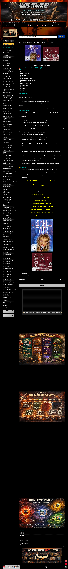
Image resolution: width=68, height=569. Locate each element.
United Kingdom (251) (14, 24)
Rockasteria (22, 532)
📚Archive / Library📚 (32, 25)
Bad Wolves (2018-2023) (7, 63)
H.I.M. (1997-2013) (6, 136)
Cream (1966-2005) (6, 86)
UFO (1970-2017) (6, 295)
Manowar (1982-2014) (6, 165)
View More (42, 285)
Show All (64, 546)
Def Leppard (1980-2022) (7, 98)
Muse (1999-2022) (6, 178)
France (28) (5, 25)
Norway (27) (63, 24)
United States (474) (6, 24)
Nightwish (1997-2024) (7, 184)
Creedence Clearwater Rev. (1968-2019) (9, 88)
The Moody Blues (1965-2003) (8, 269)
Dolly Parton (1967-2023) (7, 105)
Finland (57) (51, 24)
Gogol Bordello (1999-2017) (7, 124)
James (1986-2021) (6, 142)
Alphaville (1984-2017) (6, 55)
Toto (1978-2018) (6, 287)
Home (4, 22)
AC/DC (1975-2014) (6, 49)
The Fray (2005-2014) (6, 265)
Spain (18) (9, 25)
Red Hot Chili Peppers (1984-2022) (9, 217)
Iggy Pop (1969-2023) (6, 134)
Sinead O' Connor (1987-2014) (8, 233)
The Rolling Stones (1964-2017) (8, 276)
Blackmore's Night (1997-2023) (8, 70)
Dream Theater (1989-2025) (8, 106)
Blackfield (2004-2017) (7, 68)
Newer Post (22, 279)
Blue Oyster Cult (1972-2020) (8, 71)
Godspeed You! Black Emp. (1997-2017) (9, 123)
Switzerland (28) (45, 24)
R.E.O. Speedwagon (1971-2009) (8, 207)
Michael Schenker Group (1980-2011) (9, 171)
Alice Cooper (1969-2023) (7, 52)
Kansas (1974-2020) (6, 150)
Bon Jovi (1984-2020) (6, 76)
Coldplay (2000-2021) (6, 84)
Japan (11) (19, 25)
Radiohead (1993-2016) (7, 208)
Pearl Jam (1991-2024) (7, 196)
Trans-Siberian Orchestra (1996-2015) (9, 289)
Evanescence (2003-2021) (7, 116)
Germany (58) (27, 24)
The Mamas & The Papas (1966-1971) (9, 268)
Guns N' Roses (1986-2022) (7, 132)
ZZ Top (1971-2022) (6, 307)
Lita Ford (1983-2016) (6, 158)
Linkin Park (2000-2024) (7, 157)
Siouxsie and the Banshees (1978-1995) (9, 234)
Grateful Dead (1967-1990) (7, 128)
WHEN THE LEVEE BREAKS (24, 543)
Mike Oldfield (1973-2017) (7, 174)
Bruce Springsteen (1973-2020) (8, 83)
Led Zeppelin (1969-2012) (7, 155)
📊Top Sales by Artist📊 (49, 25)
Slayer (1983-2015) (6, 236)
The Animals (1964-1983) (7, 251)
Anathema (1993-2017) (7, 57)
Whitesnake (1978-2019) (7, 300)
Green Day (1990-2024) (7, 129)
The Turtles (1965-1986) (7, 279)
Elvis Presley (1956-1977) (7, 113)
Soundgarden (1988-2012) (7, 239)
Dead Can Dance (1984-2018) (8, 95)
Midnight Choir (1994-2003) (7, 173)
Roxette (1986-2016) (6, 221)
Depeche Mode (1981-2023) (7, 100)
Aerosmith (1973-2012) (7, 50)
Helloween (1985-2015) (7, 139)
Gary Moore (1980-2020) (7, 121)
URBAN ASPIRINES (23, 538)
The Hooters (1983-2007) (7, 266)
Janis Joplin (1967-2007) (7, 144)
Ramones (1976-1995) (6, 215)
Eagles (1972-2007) (6, 110)
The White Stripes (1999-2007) (8, 284)
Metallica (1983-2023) (6, 170)
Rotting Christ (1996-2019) (7, 220)
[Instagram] (66, 561)
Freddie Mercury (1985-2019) (8, 119)
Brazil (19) (14, 25)
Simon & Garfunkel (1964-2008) (8, 231)
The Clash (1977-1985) (6, 258)
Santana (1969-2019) (6, 223)
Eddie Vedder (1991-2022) (7, 111)
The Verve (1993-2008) (7, 281)
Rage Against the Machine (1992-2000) (10, 210)
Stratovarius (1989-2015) (7, 242)
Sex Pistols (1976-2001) (7, 226)
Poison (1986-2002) (6, 202)
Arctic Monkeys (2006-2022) (8, 62)
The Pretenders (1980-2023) (8, 273)
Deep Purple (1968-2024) (7, 97)
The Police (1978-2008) (7, 271)
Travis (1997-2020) (6, 291)
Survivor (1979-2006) (6, 246)
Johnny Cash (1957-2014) (7, 147)
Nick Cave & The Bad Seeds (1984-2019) (10, 181)
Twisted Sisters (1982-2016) (8, 292)
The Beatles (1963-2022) (7, 254)
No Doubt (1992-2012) (7, 187)
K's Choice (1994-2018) (7, 149)
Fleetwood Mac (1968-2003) (8, 118)
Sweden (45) (57, 24)
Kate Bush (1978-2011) (7, 153)
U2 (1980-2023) (5, 294)
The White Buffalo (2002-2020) (8, 282)
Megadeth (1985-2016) (7, 168)
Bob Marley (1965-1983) (7, 75)
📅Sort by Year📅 (40, 25)
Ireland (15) (39, 24)
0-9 (7, 22)
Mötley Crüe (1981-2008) (7, 176)
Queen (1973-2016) (6, 204)
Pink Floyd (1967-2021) (7, 199)
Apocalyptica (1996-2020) (7, 58)
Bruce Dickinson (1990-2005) (8, 81)
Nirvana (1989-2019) (6, 186)
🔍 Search (61, 36)
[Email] (66, 567)
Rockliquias (22, 535)
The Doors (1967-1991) (6, 263)
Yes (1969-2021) (5, 305)
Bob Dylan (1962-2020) (7, 73)
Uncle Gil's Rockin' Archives (24, 540)
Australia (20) (33, 24)
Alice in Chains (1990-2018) (7, 54)
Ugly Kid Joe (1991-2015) (7, 297)
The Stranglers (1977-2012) (7, 278)
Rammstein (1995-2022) (7, 213)
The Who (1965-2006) (6, 286)
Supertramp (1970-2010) (7, 244)
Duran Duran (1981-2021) (7, 108)
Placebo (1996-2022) (6, 200)
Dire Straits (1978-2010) (7, 102)
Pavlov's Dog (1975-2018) (7, 194)
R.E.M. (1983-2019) (6, 205)
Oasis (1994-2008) (6, 189)
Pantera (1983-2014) (6, 192)
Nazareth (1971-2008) (6, 179)
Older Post (62, 279)
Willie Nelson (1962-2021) (7, 302)
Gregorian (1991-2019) (7, 131)
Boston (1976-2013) (6, 79)
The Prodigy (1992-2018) (7, 274)
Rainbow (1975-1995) (6, 212)
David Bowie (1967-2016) (7, 92)
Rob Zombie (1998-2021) (7, 218)
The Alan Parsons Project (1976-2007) (9, 249)
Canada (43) (22, 24)
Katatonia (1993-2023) (7, 152)
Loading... (42, 468)
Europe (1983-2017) (6, 115)
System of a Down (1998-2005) (8, 247)
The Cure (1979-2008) (6, 261)
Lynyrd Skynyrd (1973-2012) (8, 160)
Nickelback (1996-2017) (7, 183)
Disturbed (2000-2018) (7, 103)
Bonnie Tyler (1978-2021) (7, 78)
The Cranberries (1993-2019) (8, 260)
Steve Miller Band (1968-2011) (8, 241)
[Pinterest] (66, 564)
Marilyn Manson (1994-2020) (8, 166)
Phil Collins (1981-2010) (7, 197)
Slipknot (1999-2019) (6, 238)
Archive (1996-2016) (6, 60)
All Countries (25, 25)
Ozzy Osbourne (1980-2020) (8, 191)
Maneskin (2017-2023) (7, 163)
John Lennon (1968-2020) (7, 145)
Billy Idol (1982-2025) (6, 65)
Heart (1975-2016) (6, 137)
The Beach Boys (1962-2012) (8, 252)
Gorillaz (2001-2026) (6, 126)
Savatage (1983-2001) (7, 225)
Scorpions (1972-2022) (7, 228)
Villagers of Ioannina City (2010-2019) (9, 299)
